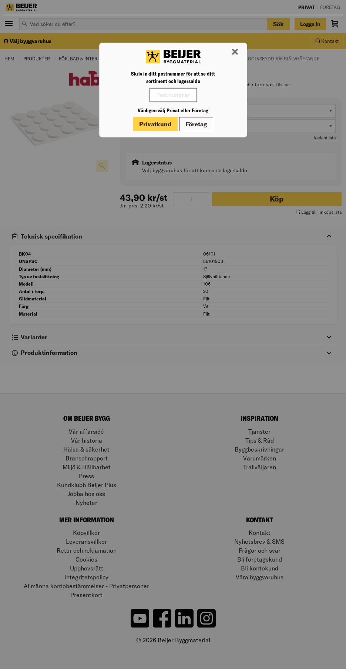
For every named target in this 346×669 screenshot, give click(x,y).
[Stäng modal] (235, 52)
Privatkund (155, 124)
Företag (196, 124)
